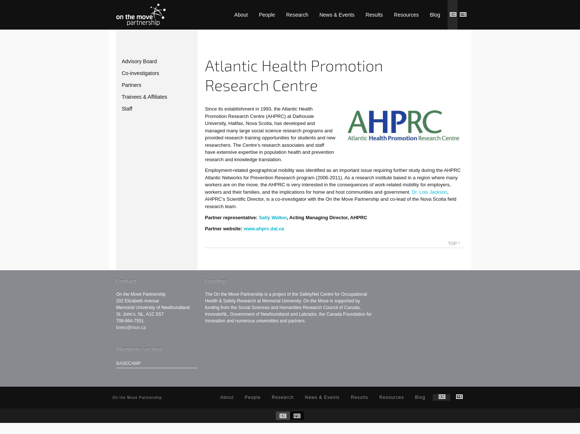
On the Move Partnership (141, 15)
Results (374, 15)
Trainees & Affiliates (144, 97)
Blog (435, 15)
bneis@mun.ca (131, 327)
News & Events (336, 15)
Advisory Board (139, 61)
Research (297, 15)
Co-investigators (140, 73)
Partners (131, 85)
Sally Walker (273, 217)
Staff (127, 109)
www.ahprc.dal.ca (264, 228)
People (267, 15)
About (241, 15)
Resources (406, 15)
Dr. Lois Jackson (429, 192)
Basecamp (128, 363)
